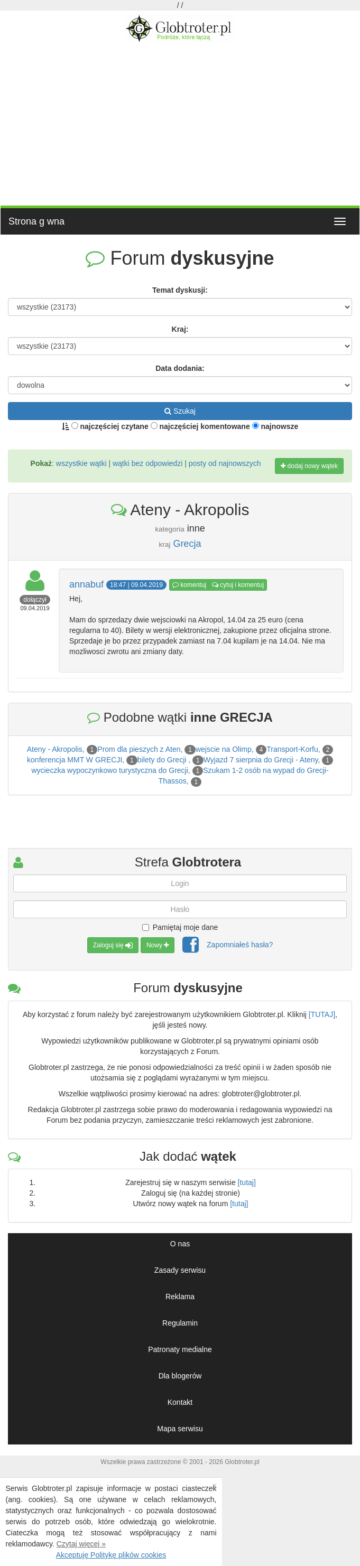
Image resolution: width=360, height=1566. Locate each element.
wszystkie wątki (81, 463)
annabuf (86, 584)
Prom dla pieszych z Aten (138, 749)
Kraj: (180, 329)
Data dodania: (180, 368)
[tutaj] (247, 1182)
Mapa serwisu (179, 1428)
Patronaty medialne (180, 1349)
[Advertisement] (180, 123)
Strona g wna (36, 221)
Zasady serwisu (180, 1270)
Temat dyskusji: (180, 290)
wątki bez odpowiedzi (147, 463)
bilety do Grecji (162, 760)
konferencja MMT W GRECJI (74, 760)
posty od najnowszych (225, 463)
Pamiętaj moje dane (180, 927)
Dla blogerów (180, 1376)
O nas (180, 1243)
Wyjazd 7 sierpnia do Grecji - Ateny (261, 760)
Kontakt (180, 1402)
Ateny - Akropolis (54, 749)
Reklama (180, 1296)
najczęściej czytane (110, 426)
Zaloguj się (113, 945)
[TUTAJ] (322, 1014)
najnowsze (275, 426)
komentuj (189, 585)
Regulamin (180, 1323)
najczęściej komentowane (200, 426)
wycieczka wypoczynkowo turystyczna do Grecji (109, 770)
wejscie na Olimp (224, 749)
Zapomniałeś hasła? (240, 944)
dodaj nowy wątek (309, 466)
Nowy (157, 945)
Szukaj (180, 411)
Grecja (187, 543)
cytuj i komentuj (238, 585)
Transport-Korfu (292, 749)
